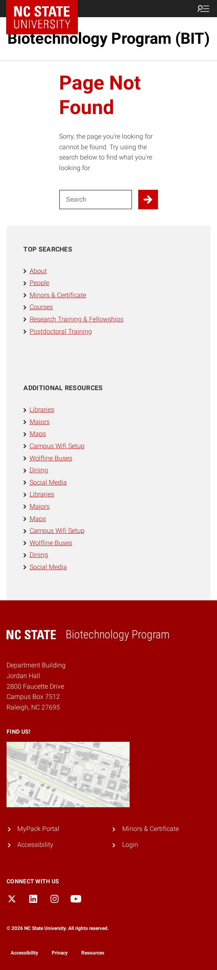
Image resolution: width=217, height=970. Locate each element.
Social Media (48, 482)
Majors (40, 422)
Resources (92, 953)
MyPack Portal (38, 829)
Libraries (42, 409)
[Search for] (95, 199)
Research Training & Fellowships (76, 319)
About (38, 271)
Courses (41, 307)
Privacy (60, 953)
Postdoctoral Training (61, 331)
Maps (38, 434)
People (39, 283)
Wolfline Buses (51, 458)
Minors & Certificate (58, 295)
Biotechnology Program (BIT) (108, 38)
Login (130, 845)
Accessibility (35, 845)
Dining (39, 470)
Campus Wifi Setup (57, 446)
